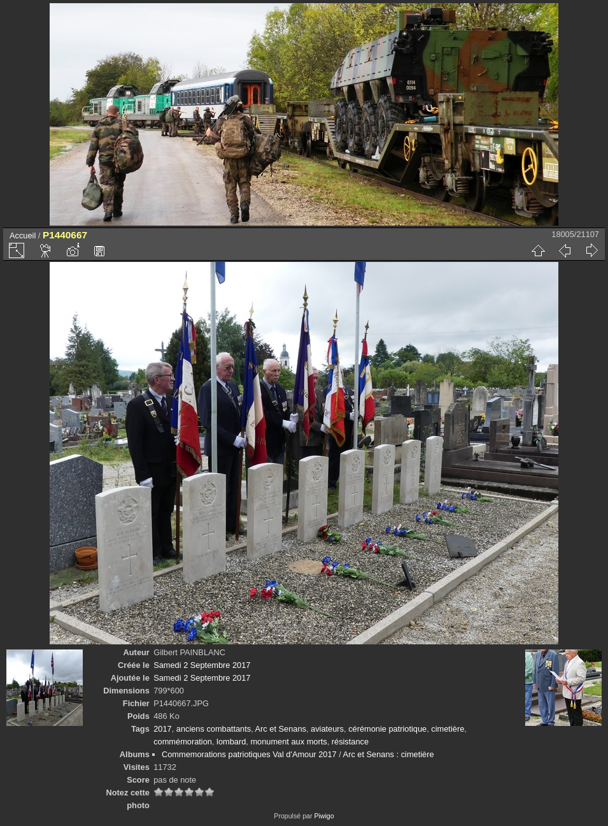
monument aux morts (288, 741)
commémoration (182, 741)
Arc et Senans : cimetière (388, 754)
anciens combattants (213, 729)
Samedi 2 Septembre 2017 (201, 665)
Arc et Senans (280, 729)
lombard (231, 741)
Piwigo (324, 816)
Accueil (23, 235)
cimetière (447, 729)
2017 (162, 729)
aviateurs (327, 729)
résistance (350, 741)
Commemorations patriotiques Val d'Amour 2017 (249, 754)
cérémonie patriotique (387, 729)
